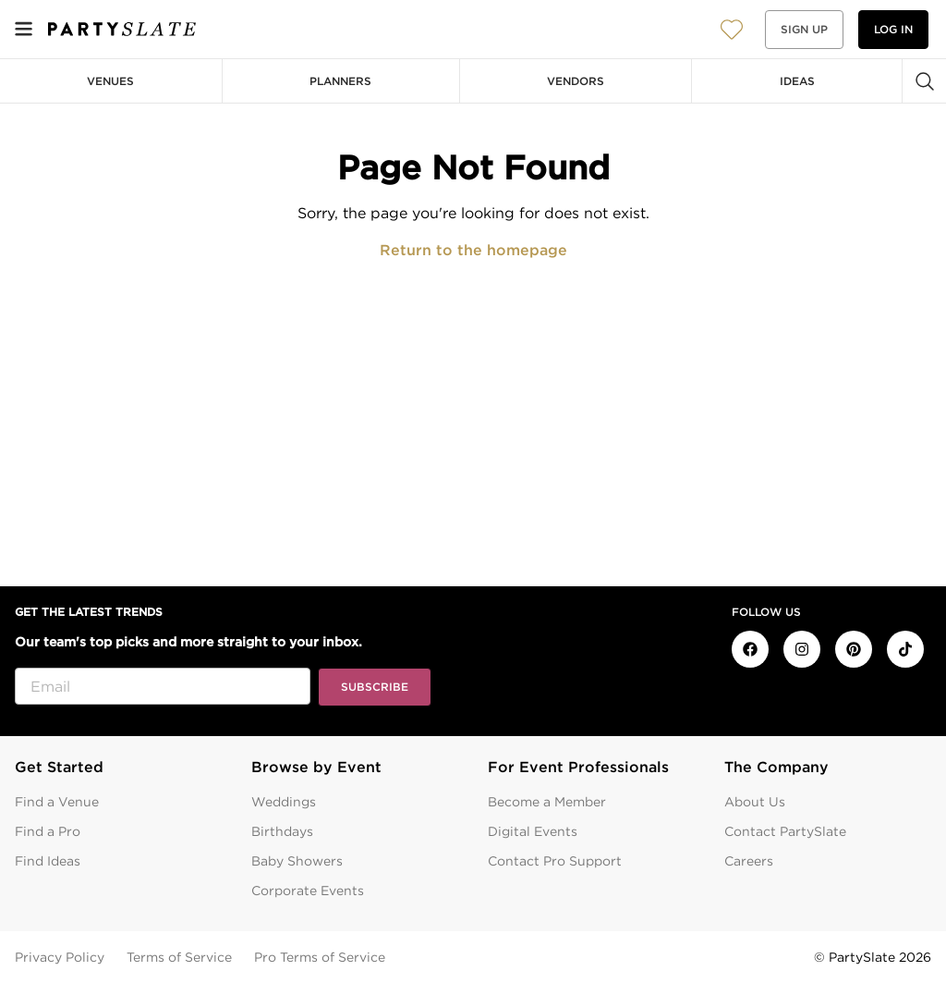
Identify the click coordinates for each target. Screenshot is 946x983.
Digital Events (532, 831)
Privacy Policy (59, 957)
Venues (110, 81)
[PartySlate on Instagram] (801, 649)
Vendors (575, 81)
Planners (340, 81)
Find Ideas (47, 861)
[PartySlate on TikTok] (905, 649)
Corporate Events (307, 890)
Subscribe (374, 687)
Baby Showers (297, 861)
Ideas (797, 81)
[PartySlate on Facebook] (750, 649)
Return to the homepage (473, 250)
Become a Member (547, 801)
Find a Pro (47, 831)
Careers (748, 861)
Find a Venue (57, 801)
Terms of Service (179, 957)
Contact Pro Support (555, 861)
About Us (754, 801)
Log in (893, 29)
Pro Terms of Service (319, 957)
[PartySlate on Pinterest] (853, 649)
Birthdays (282, 831)
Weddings (283, 801)
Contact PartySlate (785, 831)
